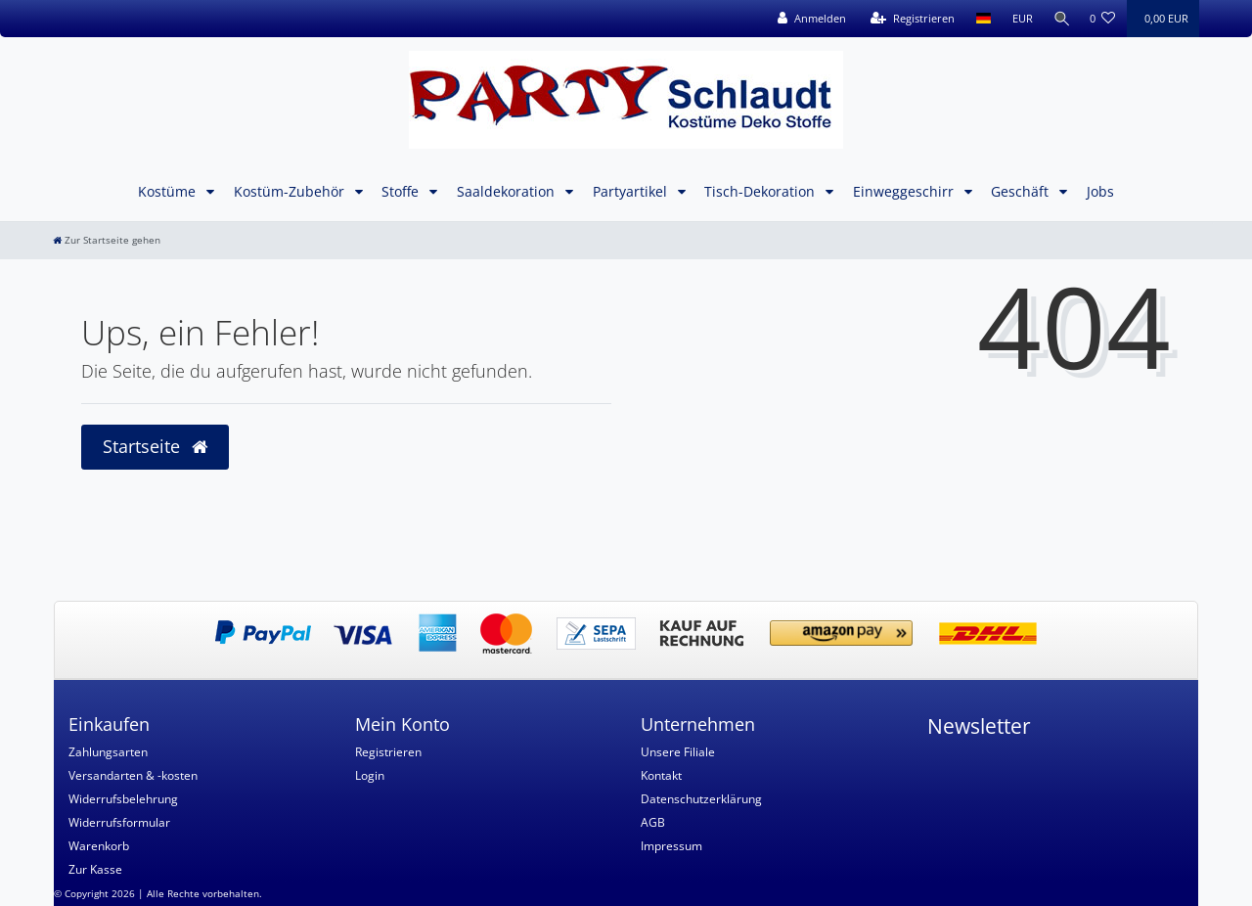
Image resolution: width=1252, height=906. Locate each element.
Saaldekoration (508, 191)
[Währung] (1018, 18)
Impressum (671, 846)
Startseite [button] (155, 446)
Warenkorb (98, 846)
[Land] (979, 18)
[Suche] (1059, 18)
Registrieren (388, 752)
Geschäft (1021, 191)
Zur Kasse (95, 869)
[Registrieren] (908, 18)
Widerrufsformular (119, 822)
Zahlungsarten (108, 752)
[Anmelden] (807, 18)
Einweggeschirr (905, 191)
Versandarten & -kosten (133, 775)
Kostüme (169, 191)
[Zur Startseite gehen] (106, 240)
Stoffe (402, 191)
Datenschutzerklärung (701, 799)
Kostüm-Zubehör (291, 191)
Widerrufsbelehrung (123, 799)
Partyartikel (632, 191)
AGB (653, 822)
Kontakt (661, 775)
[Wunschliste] (1103, 18)
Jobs (1100, 191)
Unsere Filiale (678, 752)
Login (369, 775)
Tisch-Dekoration (761, 191)
